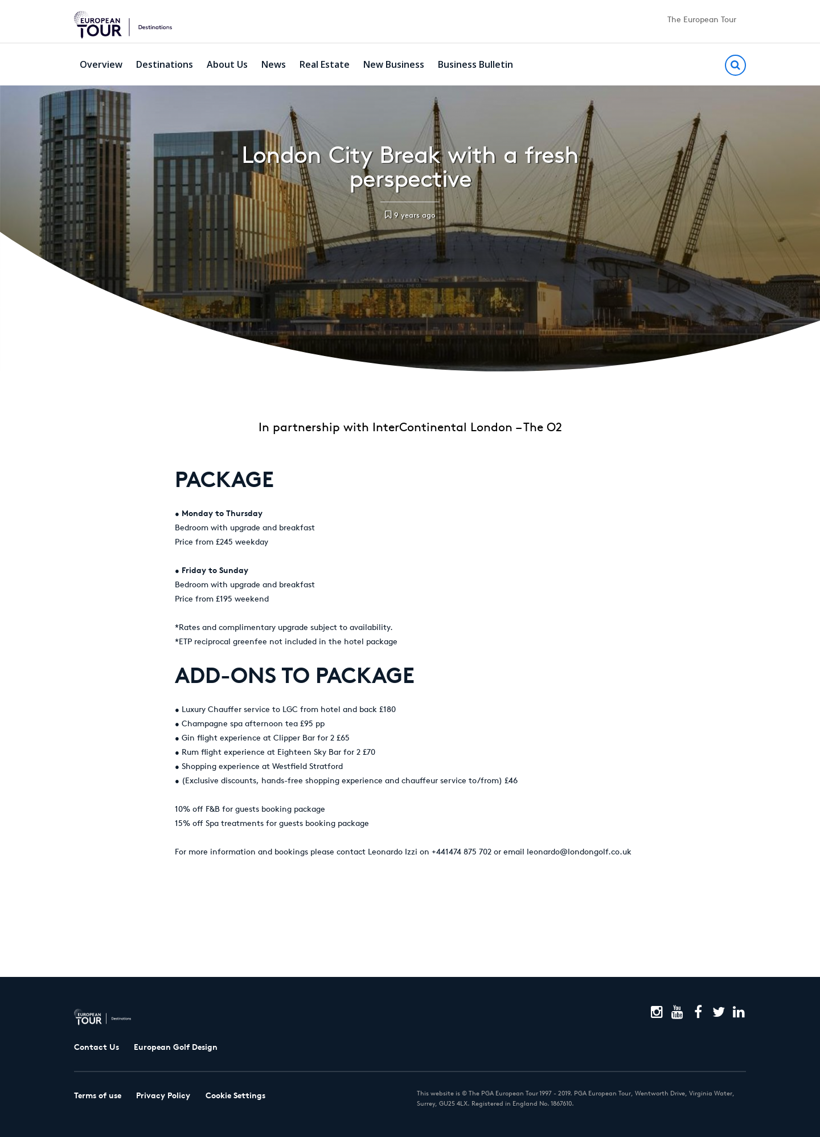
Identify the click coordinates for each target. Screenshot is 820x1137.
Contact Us (96, 1047)
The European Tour (701, 19)
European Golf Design (176, 1047)
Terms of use (97, 1095)
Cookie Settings (235, 1095)
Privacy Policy (163, 1095)
